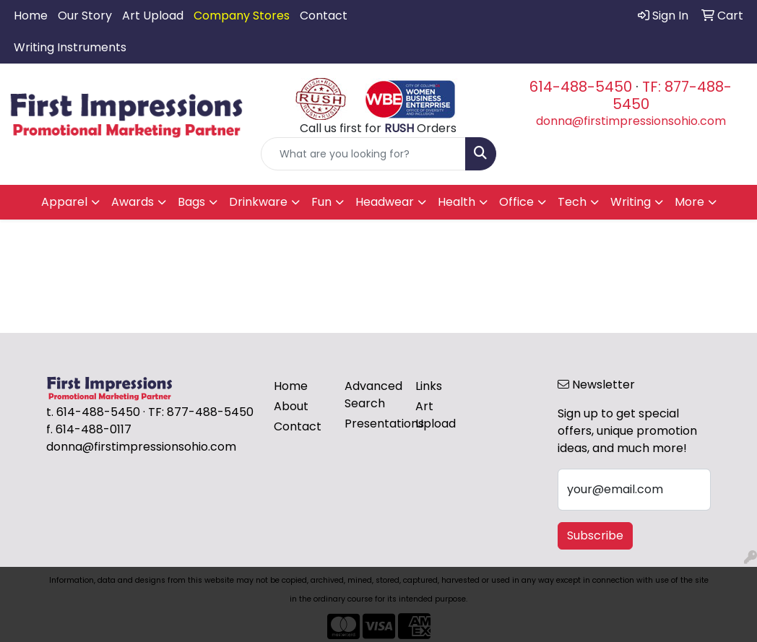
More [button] (689, 202)
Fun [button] (321, 202)
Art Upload (152, 15)
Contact (323, 15)
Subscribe (595, 535)
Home (31, 15)
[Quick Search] (363, 153)
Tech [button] (572, 202)
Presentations (371, 423)
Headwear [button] (384, 202)
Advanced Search (371, 395)
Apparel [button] (64, 202)
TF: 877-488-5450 (672, 95)
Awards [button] (132, 202)
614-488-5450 (580, 87)
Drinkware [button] (258, 202)
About (291, 406)
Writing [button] (630, 202)
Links (428, 386)
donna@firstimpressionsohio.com (631, 121)
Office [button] (516, 202)
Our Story (85, 15)
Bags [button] (191, 202)
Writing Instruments (70, 47)
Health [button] (456, 202)
